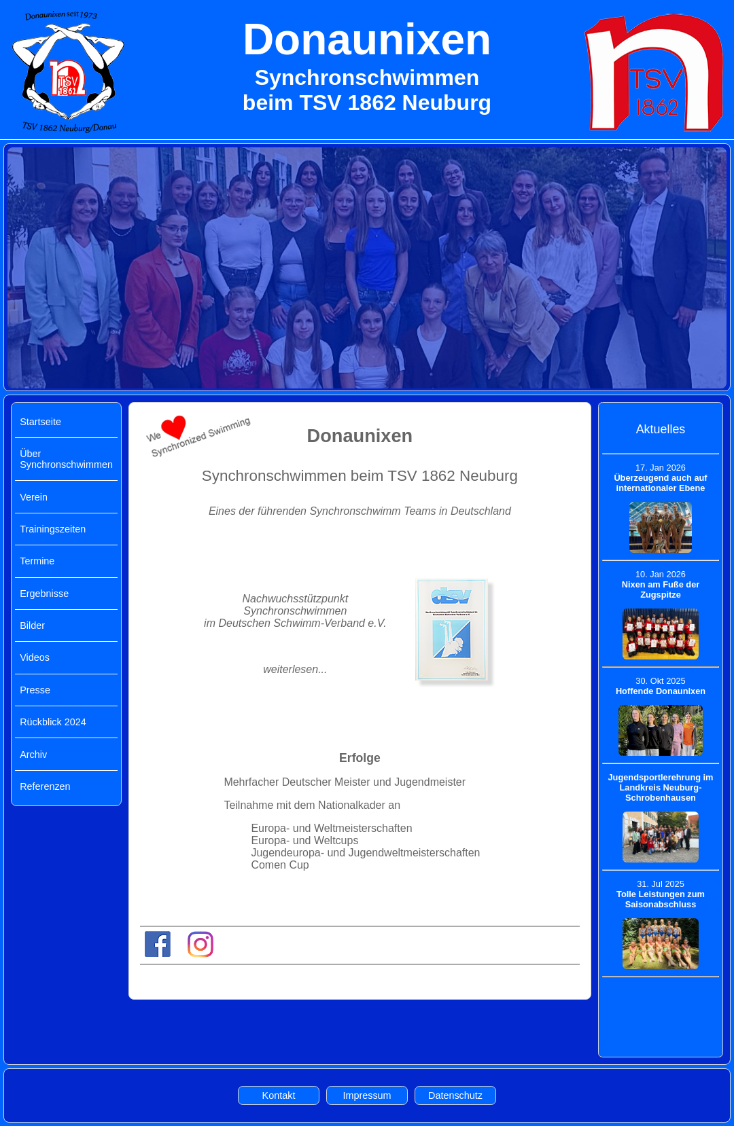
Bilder (32, 625)
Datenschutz (455, 1095)
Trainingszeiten (53, 529)
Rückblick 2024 (53, 721)
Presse (35, 690)
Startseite (40, 421)
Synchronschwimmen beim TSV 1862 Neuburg (360, 475)
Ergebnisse (44, 593)
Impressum (367, 1095)
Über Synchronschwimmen (66, 459)
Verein (34, 497)
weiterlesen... (295, 669)
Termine (37, 561)
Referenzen (45, 786)
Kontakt (279, 1095)
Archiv (33, 754)
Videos (35, 657)
